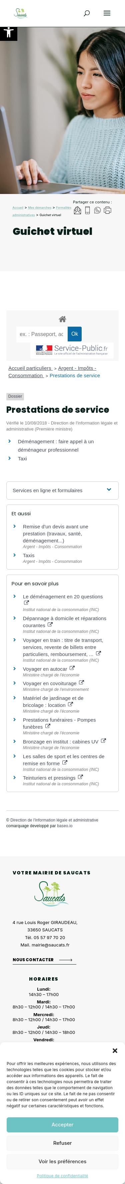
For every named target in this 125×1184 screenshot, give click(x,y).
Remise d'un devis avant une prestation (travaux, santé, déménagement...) (55, 533)
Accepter (63, 1124)
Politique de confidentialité (62, 1175)
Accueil (18, 207)
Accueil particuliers (30, 368)
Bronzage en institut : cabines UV (64, 741)
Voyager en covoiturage (53, 683)
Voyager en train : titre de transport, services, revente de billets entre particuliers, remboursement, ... (63, 647)
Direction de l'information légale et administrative (54, 820)
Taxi (22, 458)
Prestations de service (75, 375)
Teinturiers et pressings (53, 778)
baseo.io (64, 826)
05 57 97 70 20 (49, 937)
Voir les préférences (63, 1161)
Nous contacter (33, 960)
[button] (8, 32)
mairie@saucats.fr (51, 944)
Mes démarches (39, 207)
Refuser (62, 1143)
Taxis (29, 555)
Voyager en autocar (49, 669)
